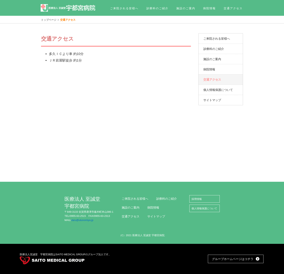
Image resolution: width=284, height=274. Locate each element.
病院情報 (153, 207)
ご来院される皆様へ (135, 198)
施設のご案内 (130, 207)
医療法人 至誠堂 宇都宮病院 (68, 8)
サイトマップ (156, 216)
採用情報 (197, 199)
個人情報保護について (204, 208)
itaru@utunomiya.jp (82, 220)
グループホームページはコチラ (232, 259)
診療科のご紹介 (166, 198)
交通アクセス (130, 216)
